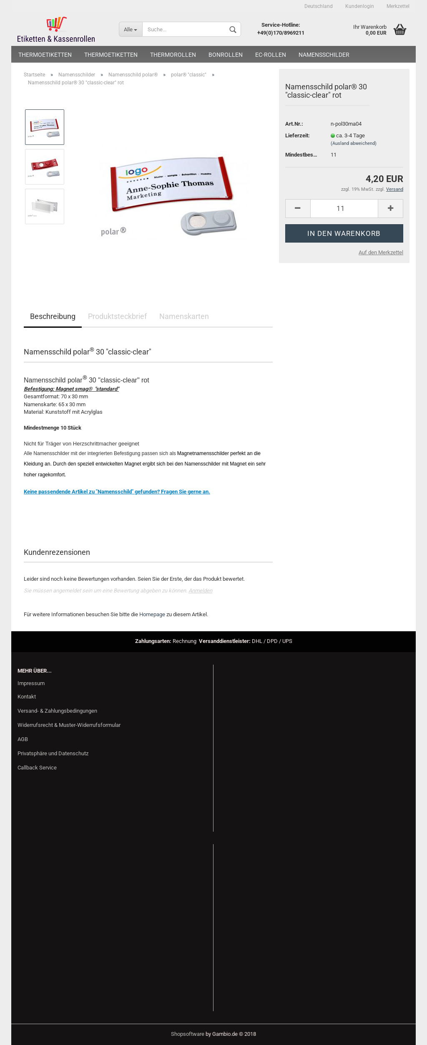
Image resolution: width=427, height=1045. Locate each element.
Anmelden (200, 590)
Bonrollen (225, 54)
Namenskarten (184, 316)
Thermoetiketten (45, 54)
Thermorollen (173, 54)
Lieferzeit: (297, 135)
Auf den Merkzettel (381, 252)
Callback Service (37, 767)
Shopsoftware (187, 1034)
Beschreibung (52, 316)
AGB (23, 739)
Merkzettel (398, 6)
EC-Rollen (270, 54)
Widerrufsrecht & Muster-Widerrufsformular (69, 725)
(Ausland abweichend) (354, 143)
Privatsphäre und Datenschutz (53, 753)
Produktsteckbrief (117, 316)
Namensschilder (324, 54)
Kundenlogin (359, 6)
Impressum (31, 683)
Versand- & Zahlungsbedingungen (57, 711)
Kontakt (27, 696)
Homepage (152, 614)
